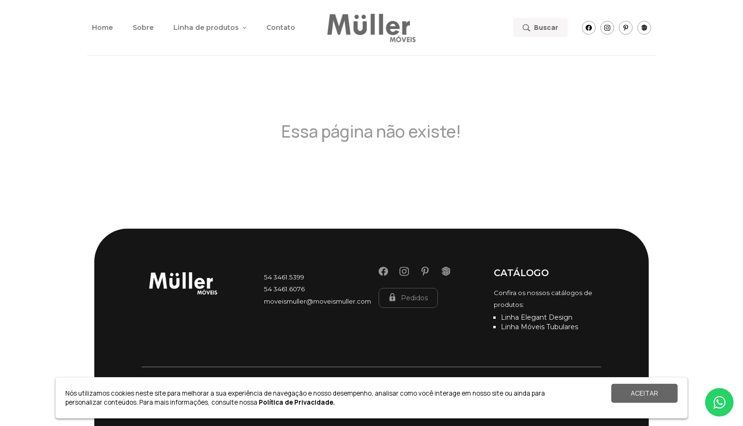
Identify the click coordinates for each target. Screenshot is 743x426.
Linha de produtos (209, 27)
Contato (280, 27)
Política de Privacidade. (297, 402)
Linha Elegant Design (536, 317)
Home (102, 27)
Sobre (143, 27)
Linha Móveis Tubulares (539, 327)
